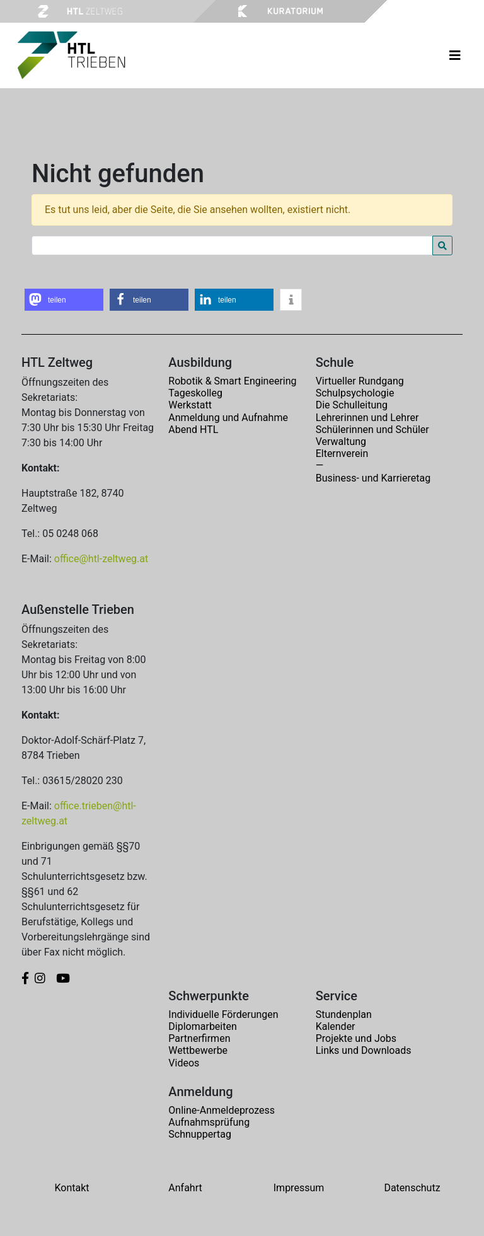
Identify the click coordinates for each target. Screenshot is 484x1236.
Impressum (299, 1188)
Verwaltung (341, 442)
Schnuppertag (199, 1134)
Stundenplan (344, 1014)
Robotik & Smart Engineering (232, 381)
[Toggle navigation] (455, 55)
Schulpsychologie (355, 393)
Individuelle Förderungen (223, 1014)
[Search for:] (232, 245)
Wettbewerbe (198, 1050)
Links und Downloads (364, 1050)
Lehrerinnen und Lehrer (367, 418)
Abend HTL (193, 430)
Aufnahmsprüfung (209, 1122)
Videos (183, 1063)
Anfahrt (185, 1188)
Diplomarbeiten (202, 1026)
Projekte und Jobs (356, 1038)
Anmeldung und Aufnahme (228, 418)
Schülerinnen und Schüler (372, 430)
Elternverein (342, 453)
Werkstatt (190, 405)
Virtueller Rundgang (360, 381)
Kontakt (71, 1188)
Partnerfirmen (199, 1038)
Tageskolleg (195, 393)
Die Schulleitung (352, 405)
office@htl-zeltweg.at (101, 559)
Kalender (335, 1026)
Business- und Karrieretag (373, 478)
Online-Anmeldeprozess (221, 1110)
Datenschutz (412, 1188)
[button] (64, 300)
